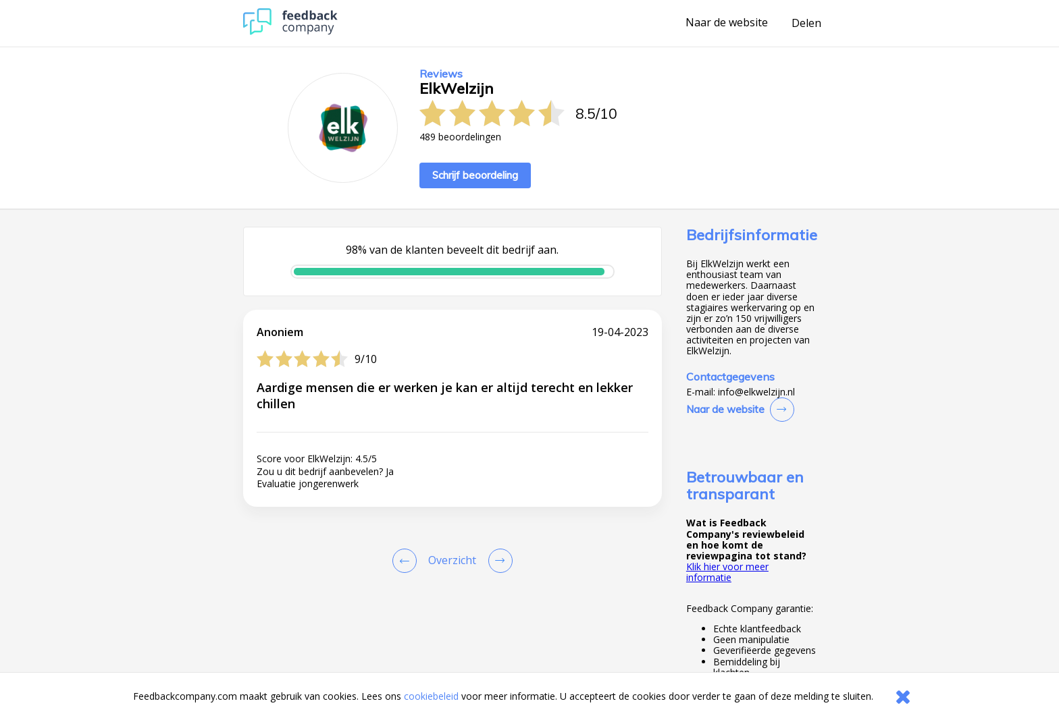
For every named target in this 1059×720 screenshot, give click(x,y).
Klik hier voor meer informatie (727, 572)
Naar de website (727, 23)
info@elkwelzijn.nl (756, 392)
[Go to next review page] (498, 561)
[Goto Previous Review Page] (407, 561)
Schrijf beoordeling (475, 175)
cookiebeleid (431, 696)
